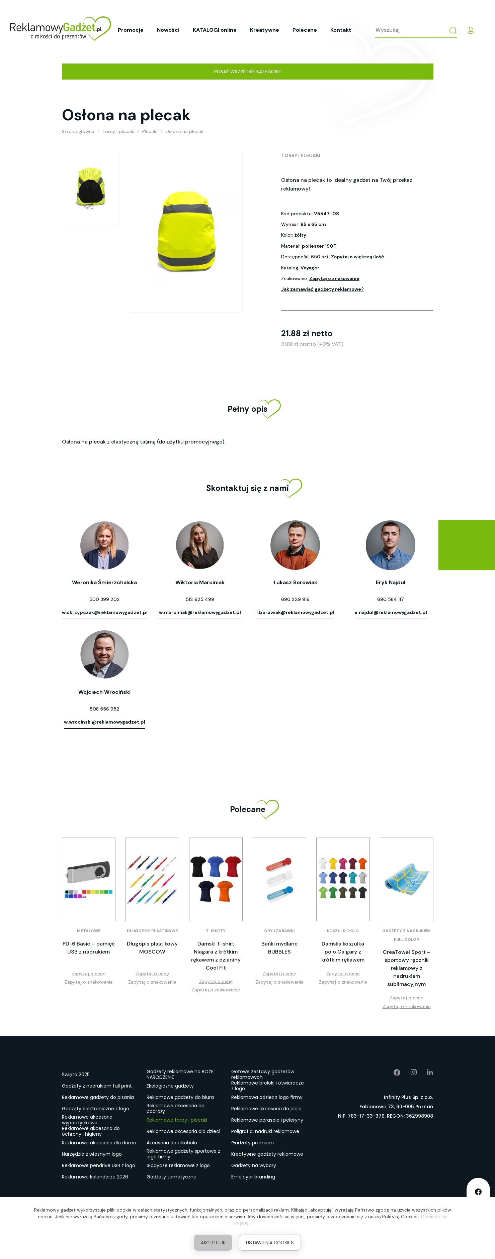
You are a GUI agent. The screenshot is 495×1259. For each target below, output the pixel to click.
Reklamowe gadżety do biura (180, 1097)
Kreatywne (264, 29)
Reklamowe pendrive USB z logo (98, 1165)
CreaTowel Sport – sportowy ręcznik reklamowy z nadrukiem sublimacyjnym (406, 968)
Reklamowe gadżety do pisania (98, 1097)
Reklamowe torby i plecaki (177, 1120)
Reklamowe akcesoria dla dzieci (183, 1131)
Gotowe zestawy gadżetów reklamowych (262, 1075)
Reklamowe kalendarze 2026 (95, 1176)
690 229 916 (295, 599)
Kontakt (340, 29)
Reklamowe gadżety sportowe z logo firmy (183, 1154)
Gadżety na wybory (253, 1165)
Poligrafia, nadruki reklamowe (265, 1131)
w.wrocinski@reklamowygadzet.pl (104, 722)
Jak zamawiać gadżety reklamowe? (322, 289)
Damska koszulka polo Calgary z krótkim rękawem (342, 951)
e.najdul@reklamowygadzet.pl (390, 612)
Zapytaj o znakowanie (334, 278)
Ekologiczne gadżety (170, 1086)
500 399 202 (104, 599)
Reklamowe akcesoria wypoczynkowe (87, 1120)
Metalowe (88, 930)
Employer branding (253, 1176)
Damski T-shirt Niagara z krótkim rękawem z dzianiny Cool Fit (216, 955)
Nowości (168, 29)
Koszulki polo (343, 930)
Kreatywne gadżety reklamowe (267, 1154)
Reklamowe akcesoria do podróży (175, 1109)
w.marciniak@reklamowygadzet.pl (200, 612)
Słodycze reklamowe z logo (178, 1165)
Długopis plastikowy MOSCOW (152, 947)
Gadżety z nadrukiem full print (97, 1086)
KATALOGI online (215, 29)
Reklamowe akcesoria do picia (266, 1108)
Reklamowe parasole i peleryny (267, 1120)
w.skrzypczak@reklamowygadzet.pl (105, 612)
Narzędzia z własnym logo (92, 1154)
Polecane (305, 29)
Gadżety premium (252, 1142)
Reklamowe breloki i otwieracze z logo (267, 1086)
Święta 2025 (76, 1074)
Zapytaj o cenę (88, 974)
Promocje (131, 29)
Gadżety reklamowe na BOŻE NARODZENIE (180, 1075)
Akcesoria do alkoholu (172, 1142)
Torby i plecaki (300, 155)
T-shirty (216, 930)
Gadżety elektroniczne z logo (95, 1108)
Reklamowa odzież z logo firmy (267, 1097)
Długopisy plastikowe (152, 930)
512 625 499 (200, 599)
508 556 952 (104, 709)
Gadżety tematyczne (171, 1176)
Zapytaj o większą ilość (357, 257)
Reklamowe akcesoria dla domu (99, 1142)
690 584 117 (390, 599)
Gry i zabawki (279, 930)
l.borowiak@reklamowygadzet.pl (295, 612)
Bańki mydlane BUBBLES (279, 947)
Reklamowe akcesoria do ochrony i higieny (91, 1131)
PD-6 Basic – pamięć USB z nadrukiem (89, 947)
